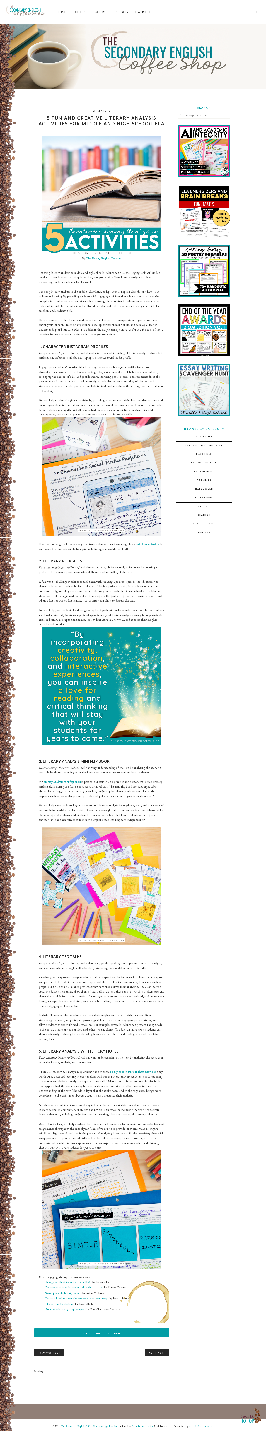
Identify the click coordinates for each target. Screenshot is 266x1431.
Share (96, 1333)
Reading (204, 515)
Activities (204, 436)
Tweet (82, 1333)
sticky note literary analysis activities (133, 1072)
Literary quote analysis (59, 1304)
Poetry (204, 506)
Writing (204, 532)
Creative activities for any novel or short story (73, 1287)
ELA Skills (204, 454)
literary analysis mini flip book (62, 782)
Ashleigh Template (108, 1426)
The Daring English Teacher (103, 258)
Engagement (204, 471)
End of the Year (204, 462)
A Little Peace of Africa (201, 1426)
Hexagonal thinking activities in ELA (67, 1282)
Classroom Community (204, 445)
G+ (109, 1333)
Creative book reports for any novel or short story (76, 1298)
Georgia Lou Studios (142, 1426)
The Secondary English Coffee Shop (79, 1426)
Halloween (204, 489)
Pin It (122, 1333)
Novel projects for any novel (62, 1293)
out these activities (147, 544)
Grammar (204, 480)
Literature (101, 111)
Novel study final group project (65, 1309)
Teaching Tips (204, 523)
